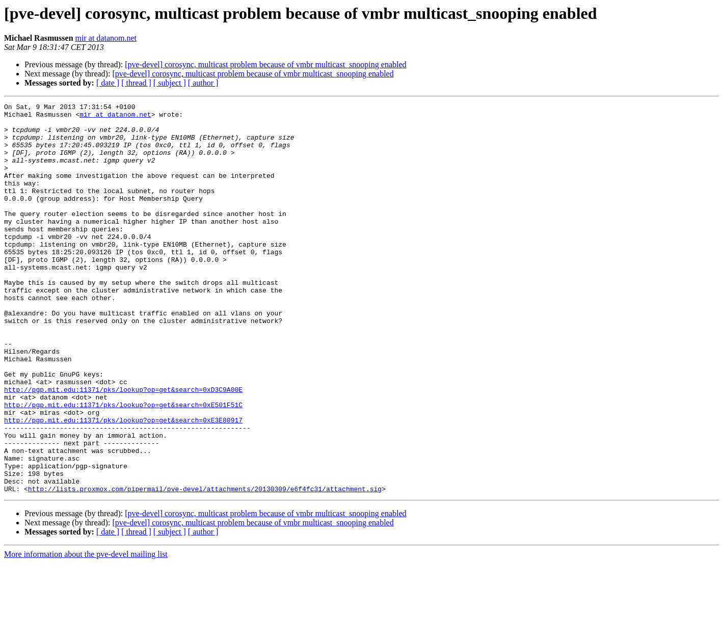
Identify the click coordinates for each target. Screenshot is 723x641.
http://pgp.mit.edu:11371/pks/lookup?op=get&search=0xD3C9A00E (123, 447)
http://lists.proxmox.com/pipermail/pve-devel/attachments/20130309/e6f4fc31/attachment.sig (205, 566)
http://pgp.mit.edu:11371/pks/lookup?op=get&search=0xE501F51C (123, 465)
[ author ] (203, 82)
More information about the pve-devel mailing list (86, 632)
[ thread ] (136, 82)
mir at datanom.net (106, 38)
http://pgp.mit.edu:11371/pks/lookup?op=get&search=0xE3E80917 (123, 484)
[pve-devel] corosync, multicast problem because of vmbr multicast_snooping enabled (265, 64)
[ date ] (107, 82)
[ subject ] (169, 82)
